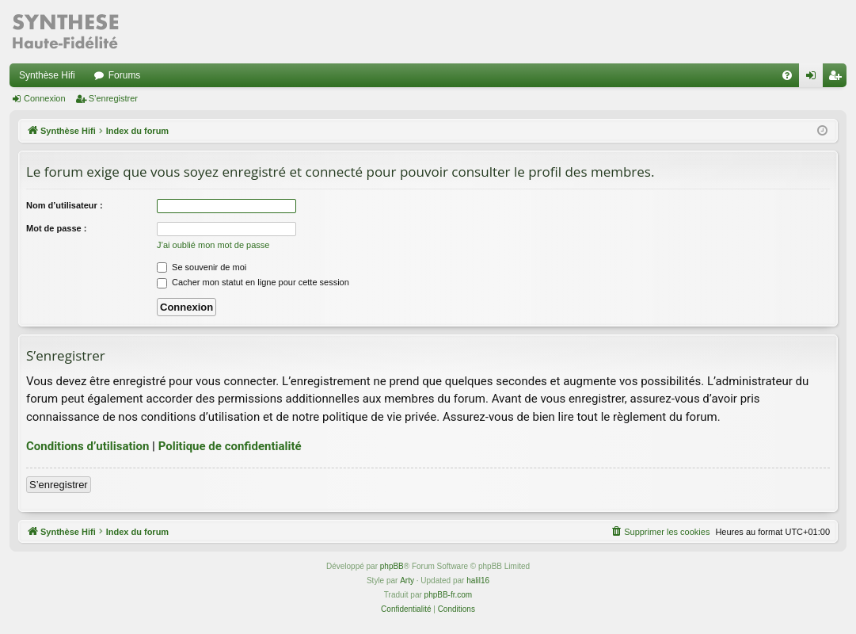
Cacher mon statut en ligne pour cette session (253, 282)
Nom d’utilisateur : (64, 205)
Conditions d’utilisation (87, 446)
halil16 (477, 580)
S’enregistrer (113, 98)
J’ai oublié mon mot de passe (213, 245)
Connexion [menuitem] (814, 78)
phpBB (392, 566)
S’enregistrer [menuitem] (838, 78)
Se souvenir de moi (201, 267)
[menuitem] (787, 75)
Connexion (45, 98)
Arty (407, 580)
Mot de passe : (56, 228)
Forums (124, 75)
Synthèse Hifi (47, 75)
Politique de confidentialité (230, 446)
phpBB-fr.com (448, 594)
